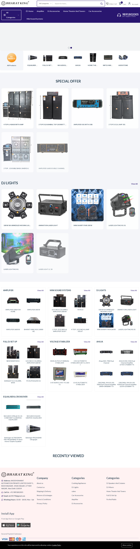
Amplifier (40, 11)
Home (29, 11)
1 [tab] (69, 48)
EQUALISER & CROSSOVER (37, 65)
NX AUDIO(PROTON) (65, 65)
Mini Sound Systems (35, 19)
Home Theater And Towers (74, 11)
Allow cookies (126, 545)
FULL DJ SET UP (48, 65)
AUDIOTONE (123, 65)
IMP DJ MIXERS (108, 65)
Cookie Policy (56, 545)
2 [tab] (71, 48)
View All (40, 290)
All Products (11, 65)
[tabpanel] (70, 37)
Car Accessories (95, 11)
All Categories (11, 14)
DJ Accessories (54, 11)
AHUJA (77, 65)
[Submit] (101, 3)
